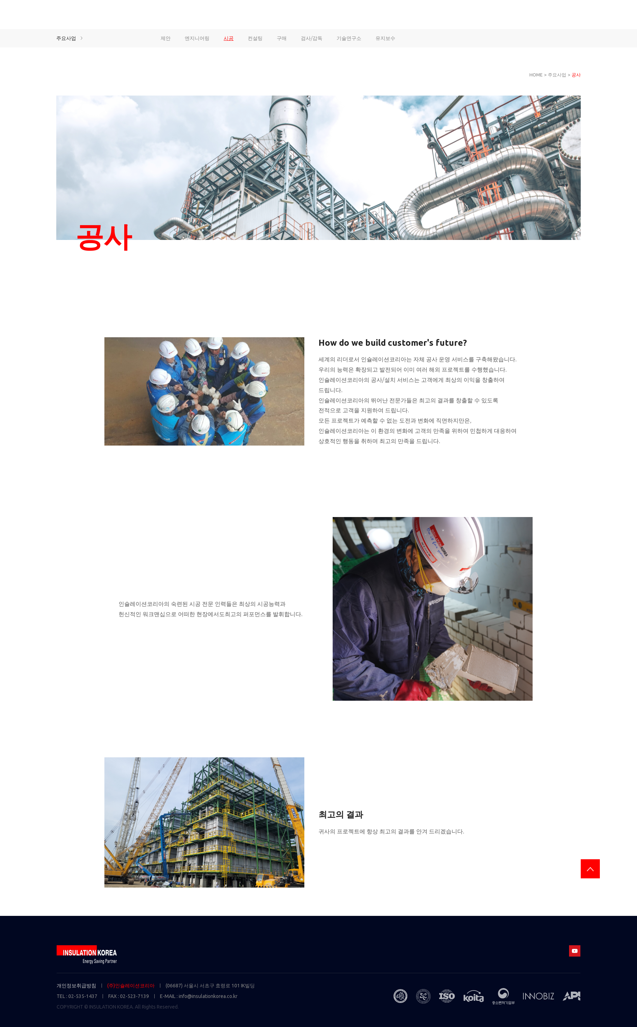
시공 (229, 38)
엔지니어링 (197, 38)
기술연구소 (349, 38)
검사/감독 (311, 38)
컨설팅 (255, 38)
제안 (166, 38)
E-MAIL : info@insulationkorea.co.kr (198, 996)
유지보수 (385, 38)
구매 (282, 38)
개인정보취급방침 (76, 985)
